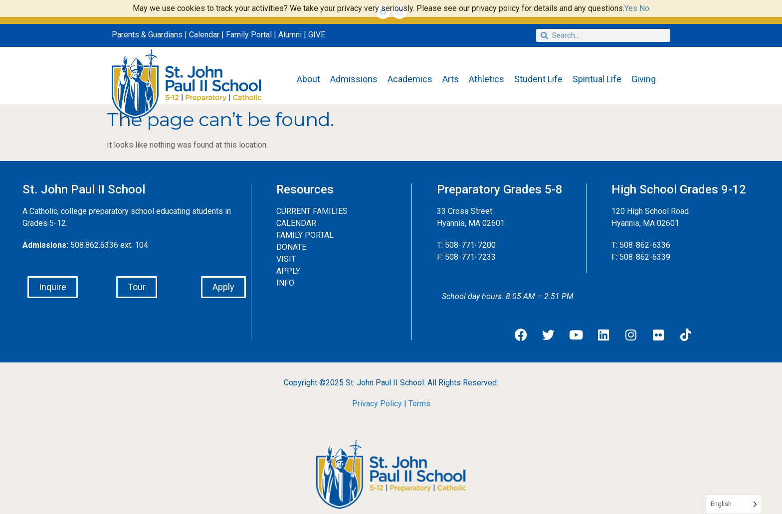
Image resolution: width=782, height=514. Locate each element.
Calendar (204, 34)
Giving (643, 79)
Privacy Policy (377, 403)
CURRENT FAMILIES (312, 211)
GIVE (316, 34)
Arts (450, 79)
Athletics (486, 79)
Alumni (290, 34)
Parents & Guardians (147, 34)
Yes (630, 8)
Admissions (354, 79)
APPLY (288, 271)
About (308, 79)
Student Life (538, 79)
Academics (410, 79)
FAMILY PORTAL (305, 235)
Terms (419, 403)
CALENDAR (296, 223)
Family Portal (249, 34)
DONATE (291, 247)
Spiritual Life (597, 79)
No (644, 8)
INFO (285, 283)
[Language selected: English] (733, 504)
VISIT (286, 259)
